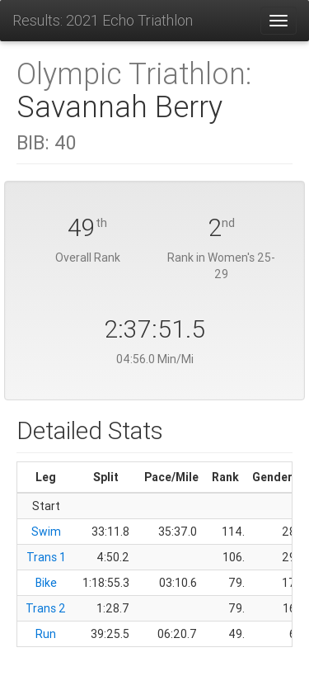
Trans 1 (46, 557)
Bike (46, 582)
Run (45, 633)
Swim (46, 531)
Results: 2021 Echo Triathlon (102, 20)
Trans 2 (46, 608)
